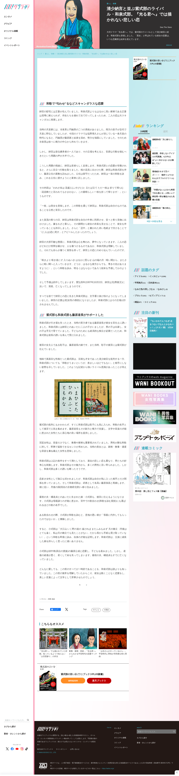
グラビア (8, 24)
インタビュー (157, 276)
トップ (39, 54)
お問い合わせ (74, 749)
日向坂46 (154, 283)
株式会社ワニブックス (45, 749)
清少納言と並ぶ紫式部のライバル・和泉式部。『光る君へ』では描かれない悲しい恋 (87, 54)
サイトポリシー (61, 749)
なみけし (163, 289)
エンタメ (8, 16)
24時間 (143, 131)
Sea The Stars (166, 27)
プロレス (140, 295)
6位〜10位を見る (154, 221)
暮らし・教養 (49, 54)
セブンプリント (157, 295)
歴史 (107, 610)
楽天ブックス (99, 680)
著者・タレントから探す (15, 734)
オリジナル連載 (11, 31)
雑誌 (138, 302)
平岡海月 (140, 283)
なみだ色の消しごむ (145, 289)
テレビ (96, 610)
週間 (165, 131)
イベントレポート (12, 45)
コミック (8, 38)
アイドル (140, 276)
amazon (73, 680)
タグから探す (10, 726)
